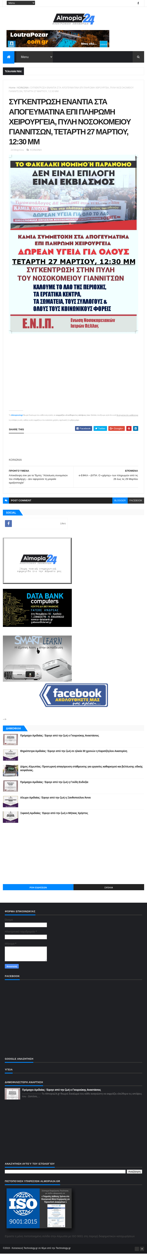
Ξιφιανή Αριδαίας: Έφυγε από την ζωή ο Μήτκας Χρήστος (54, 814)
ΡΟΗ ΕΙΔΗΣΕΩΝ (38, 889)
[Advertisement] (73, 854)
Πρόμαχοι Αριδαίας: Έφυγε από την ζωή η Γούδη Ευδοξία (54, 783)
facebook (136, 502)
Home (12, 87)
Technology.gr (63, 1249)
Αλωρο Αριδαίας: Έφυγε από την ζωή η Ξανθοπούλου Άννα (55, 798)
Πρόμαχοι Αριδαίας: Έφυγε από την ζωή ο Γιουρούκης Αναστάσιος (59, 736)
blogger (120, 502)
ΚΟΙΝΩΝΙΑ (23, 87)
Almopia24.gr (17, 416)
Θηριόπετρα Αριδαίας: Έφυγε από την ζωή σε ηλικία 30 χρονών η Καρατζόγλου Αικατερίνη (73, 752)
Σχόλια (109, 889)
